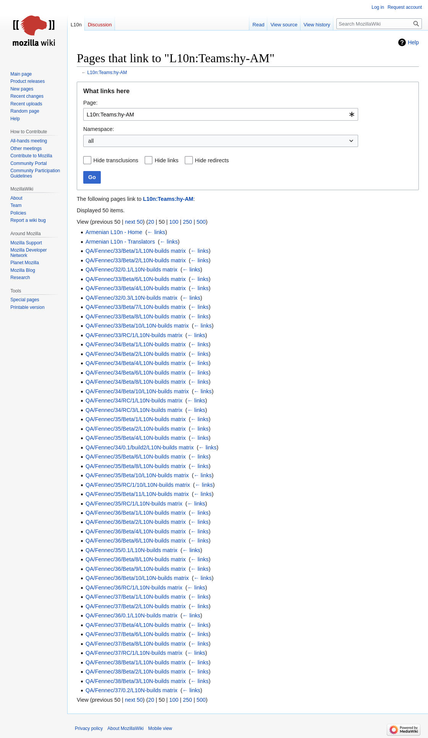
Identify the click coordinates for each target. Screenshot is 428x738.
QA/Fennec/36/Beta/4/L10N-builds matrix (136, 531)
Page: (90, 103)
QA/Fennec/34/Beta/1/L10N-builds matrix (136, 344)
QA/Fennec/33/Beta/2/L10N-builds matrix (136, 260)
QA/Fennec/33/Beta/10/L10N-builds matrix (137, 326)
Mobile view (160, 728)
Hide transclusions (116, 160)
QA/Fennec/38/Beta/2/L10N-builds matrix (136, 672)
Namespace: (98, 129)
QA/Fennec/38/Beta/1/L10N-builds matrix (136, 662)
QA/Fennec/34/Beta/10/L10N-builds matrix (137, 391)
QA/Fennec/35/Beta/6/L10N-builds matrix (136, 457)
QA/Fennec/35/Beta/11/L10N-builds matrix (137, 494)
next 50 (134, 222)
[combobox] (220, 114)
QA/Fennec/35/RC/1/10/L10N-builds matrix (138, 485)
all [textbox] (91, 141)
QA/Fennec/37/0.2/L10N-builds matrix (132, 690)
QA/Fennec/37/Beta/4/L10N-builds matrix (136, 625)
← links (156, 232)
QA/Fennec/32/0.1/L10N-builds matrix (132, 269)
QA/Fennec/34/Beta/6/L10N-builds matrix (136, 373)
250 (187, 222)
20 (151, 222)
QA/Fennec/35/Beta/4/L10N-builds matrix (136, 438)
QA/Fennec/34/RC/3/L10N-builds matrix (134, 410)
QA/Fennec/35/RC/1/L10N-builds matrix (134, 504)
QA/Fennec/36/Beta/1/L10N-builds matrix (136, 513)
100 (173, 222)
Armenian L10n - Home (114, 232)
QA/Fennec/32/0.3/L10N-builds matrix (132, 298)
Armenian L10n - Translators (120, 242)
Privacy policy (89, 728)
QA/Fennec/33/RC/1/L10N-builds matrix (134, 335)
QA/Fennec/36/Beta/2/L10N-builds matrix (136, 522)
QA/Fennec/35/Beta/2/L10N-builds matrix (136, 429)
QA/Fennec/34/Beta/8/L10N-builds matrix (136, 382)
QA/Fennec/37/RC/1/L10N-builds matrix (134, 653)
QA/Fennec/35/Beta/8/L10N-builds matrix (136, 466)
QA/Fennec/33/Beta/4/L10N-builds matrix (136, 288)
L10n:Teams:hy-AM (107, 72)
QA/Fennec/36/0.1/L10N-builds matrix (132, 615)
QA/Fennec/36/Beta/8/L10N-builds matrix (136, 559)
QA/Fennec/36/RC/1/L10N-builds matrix (134, 588)
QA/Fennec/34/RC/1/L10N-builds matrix (134, 400)
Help (413, 42)
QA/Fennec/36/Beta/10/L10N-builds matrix (137, 578)
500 (201, 222)
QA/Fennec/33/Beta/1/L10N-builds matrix (136, 251)
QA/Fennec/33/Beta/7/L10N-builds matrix (136, 307)
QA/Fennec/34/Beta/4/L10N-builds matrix (136, 363)
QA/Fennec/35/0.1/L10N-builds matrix (132, 550)
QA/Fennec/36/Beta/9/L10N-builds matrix (136, 569)
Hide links (166, 160)
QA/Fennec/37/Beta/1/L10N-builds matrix (136, 597)
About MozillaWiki (125, 728)
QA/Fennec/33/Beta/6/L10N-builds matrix (136, 279)
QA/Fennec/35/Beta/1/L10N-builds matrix (136, 419)
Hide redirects (212, 160)
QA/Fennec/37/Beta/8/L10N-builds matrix (136, 644)
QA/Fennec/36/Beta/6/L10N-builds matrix (136, 541)
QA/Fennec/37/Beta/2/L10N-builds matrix (136, 606)
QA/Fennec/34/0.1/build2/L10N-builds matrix (140, 447)
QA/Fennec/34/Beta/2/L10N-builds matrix (136, 354)
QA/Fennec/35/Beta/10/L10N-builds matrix (137, 475)
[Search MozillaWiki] (379, 23)
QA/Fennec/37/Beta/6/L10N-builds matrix (136, 634)
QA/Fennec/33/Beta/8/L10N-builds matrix (136, 316)
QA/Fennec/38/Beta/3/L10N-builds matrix (136, 681)
